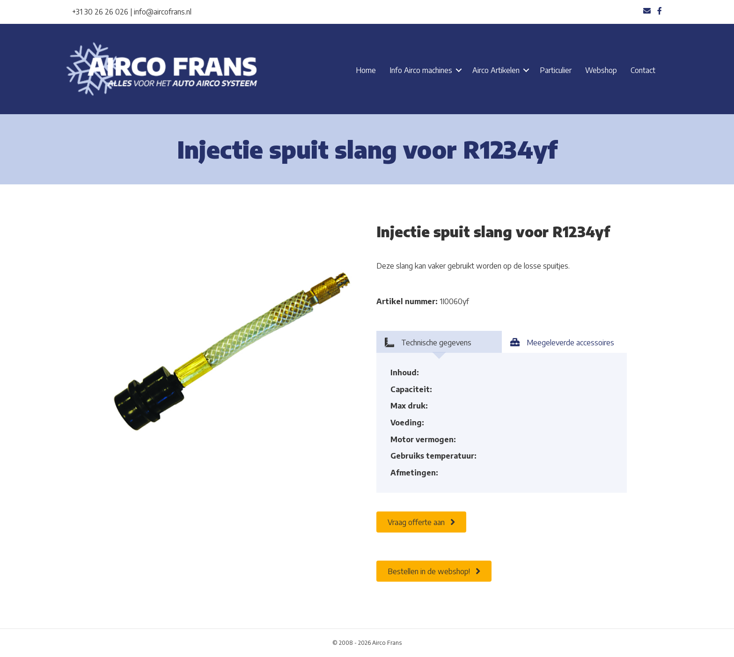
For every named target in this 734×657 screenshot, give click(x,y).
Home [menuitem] (366, 70)
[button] (458, 70)
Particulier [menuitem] (556, 70)
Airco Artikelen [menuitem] (496, 70)
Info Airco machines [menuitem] (420, 70)
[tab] (439, 342)
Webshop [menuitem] (601, 70)
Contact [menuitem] (643, 70)
